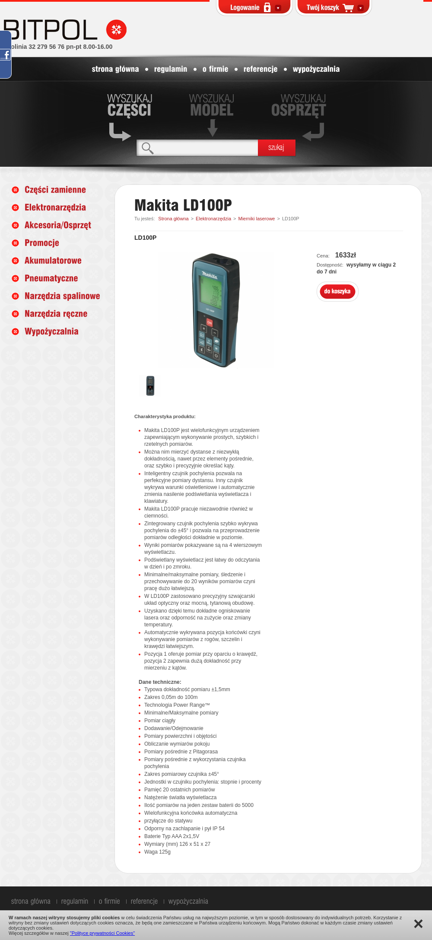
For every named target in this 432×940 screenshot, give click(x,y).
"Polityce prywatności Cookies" (102, 933)
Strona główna (173, 218)
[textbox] (197, 148)
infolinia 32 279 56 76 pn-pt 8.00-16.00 (57, 46)
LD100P (290, 218)
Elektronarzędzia (213, 218)
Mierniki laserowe (256, 218)
